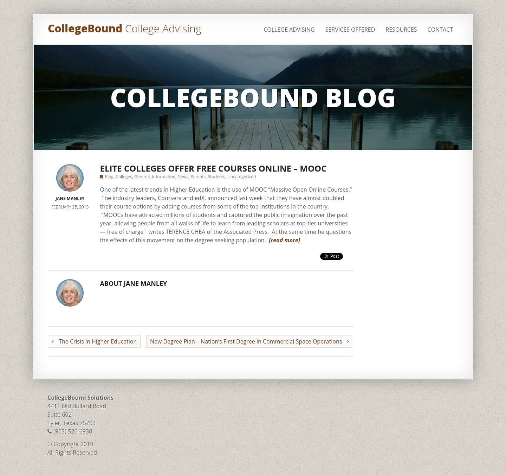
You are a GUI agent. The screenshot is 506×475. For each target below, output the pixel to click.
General (142, 177)
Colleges (124, 177)
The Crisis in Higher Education (94, 341)
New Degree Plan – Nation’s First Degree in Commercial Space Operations (249, 341)
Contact (440, 29)
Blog (109, 177)
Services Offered (350, 29)
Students (216, 177)
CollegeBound (124, 28)
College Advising (289, 29)
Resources (401, 29)
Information (164, 177)
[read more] (284, 240)
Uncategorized (241, 177)
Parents (198, 177)
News (182, 177)
